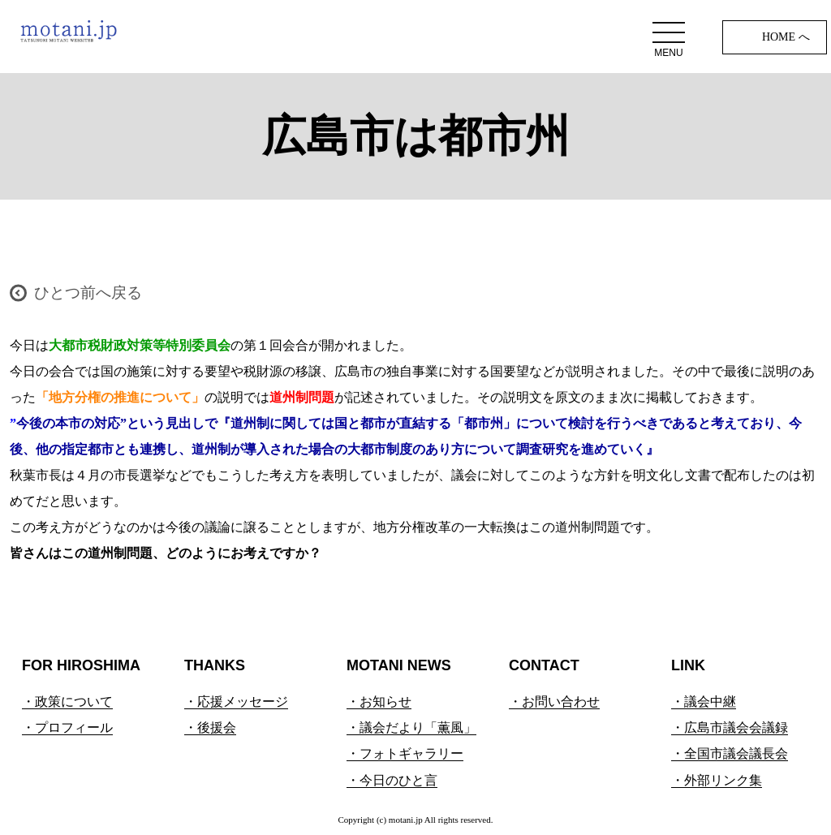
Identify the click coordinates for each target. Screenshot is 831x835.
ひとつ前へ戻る (88, 292)
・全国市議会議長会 (729, 753)
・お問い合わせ (554, 701)
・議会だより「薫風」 (411, 727)
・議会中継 (703, 701)
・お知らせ (379, 701)
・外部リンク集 (716, 780)
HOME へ (786, 37)
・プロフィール (67, 727)
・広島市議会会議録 (729, 727)
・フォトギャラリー (405, 753)
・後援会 (210, 727)
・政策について (67, 701)
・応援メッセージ (236, 701)
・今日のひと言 (392, 780)
